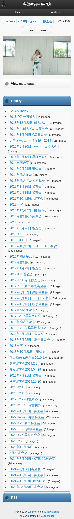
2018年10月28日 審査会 (27, 351)
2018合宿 (16, 345)
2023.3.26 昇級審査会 (24, 435)
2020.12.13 (17, 393)
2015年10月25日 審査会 (26, 198)
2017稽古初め (19, 262)
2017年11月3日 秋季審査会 (28, 304)
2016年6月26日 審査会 (25, 228)
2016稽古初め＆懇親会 (25, 216)
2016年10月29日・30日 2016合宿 (33, 246)
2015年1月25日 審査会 (25, 186)
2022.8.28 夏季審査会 (24, 423)
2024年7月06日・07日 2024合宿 (32, 458)
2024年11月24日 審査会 (26, 475)
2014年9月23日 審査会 (25, 168)
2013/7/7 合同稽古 (22, 116)
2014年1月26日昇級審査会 (28, 134)
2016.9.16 (16, 234)
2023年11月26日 (21, 447)
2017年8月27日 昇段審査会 (28, 292)
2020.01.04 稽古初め (25, 405)
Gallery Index (18, 111)
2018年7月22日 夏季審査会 (29, 339)
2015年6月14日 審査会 (25, 192)
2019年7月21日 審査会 (25, 375)
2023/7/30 (16, 441)
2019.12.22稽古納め (23, 399)
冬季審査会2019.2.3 (23, 363)
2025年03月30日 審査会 (26, 487)
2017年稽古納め (20, 310)
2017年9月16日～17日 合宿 (28, 298)
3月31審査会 (18, 453)
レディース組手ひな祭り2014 (30, 140)
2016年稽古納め (20, 256)
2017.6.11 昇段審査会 (24, 280)
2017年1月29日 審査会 (25, 268)
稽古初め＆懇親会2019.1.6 (28, 357)
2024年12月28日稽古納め (27, 481)
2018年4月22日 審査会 (35, 21)
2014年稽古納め (20, 174)
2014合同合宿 (19, 162)
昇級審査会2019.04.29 (25, 369)
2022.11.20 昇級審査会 (25, 429)
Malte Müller (47, 516)
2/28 (12, 222)
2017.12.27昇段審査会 (25, 316)
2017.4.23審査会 (21, 274)
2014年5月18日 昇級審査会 (28, 157)
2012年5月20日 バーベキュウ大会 (33, 146)
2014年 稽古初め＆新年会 (28, 128)
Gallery (9, 21)
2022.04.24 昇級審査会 (26, 417)
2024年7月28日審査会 (25, 469)
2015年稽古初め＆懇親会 (27, 180)
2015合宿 (16, 204)
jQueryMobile (51, 511)
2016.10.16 (17, 240)
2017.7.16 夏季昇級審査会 (27, 286)
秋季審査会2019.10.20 (25, 381)
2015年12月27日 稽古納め (27, 210)
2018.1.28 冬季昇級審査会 (27, 328)
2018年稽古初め (20, 322)
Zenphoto (33, 511)
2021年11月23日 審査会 (26, 411)
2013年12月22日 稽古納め (27, 122)
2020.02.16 (17, 387)
